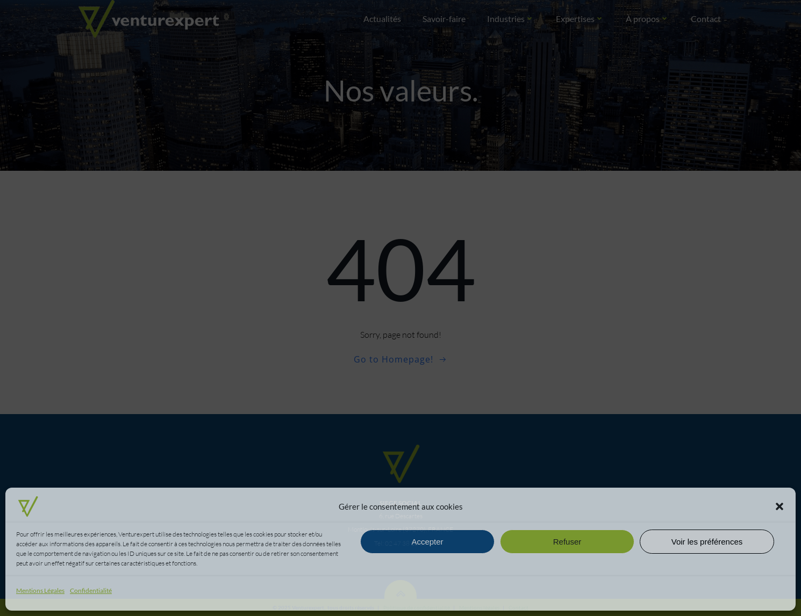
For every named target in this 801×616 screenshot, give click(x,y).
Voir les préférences (707, 541)
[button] (779, 506)
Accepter (427, 541)
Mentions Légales (40, 590)
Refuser (567, 541)
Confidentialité (91, 590)
